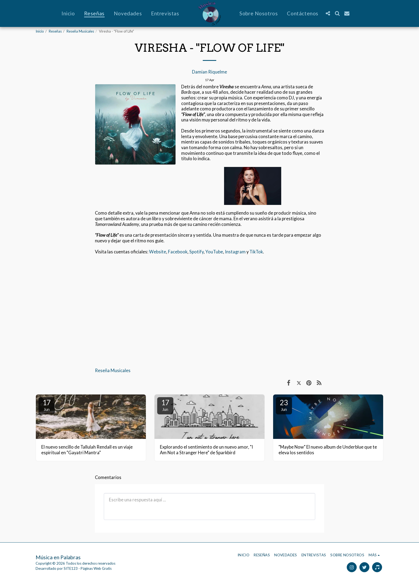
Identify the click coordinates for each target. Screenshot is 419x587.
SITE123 (71, 568)
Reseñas (55, 31)
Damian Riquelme (209, 72)
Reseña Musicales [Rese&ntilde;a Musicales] (112, 370)
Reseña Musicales (80, 31)
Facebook (177, 251)
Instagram (235, 251)
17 (47, 405)
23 (284, 405)
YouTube (214, 251)
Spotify (196, 251)
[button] (327, 13)
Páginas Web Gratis (96, 568)
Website (157, 251)
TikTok (256, 251)
